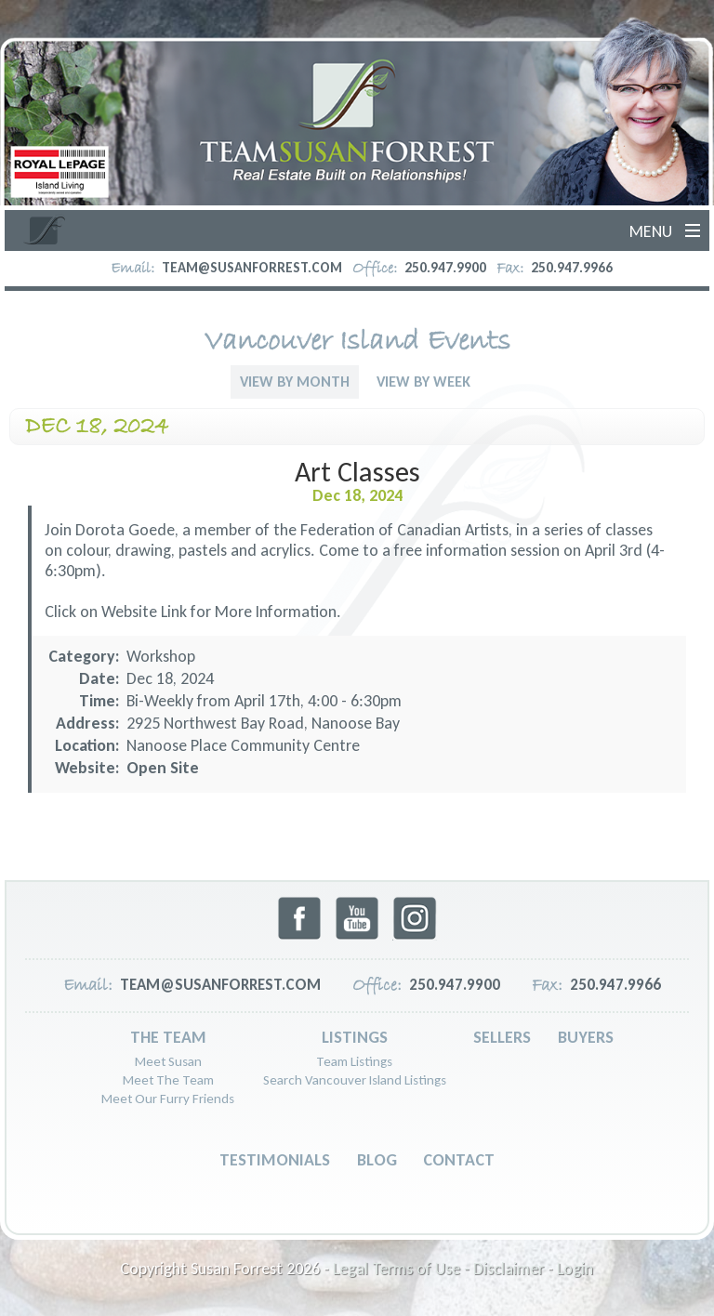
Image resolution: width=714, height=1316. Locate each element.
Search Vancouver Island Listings (354, 1080)
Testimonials (274, 1160)
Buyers (586, 1037)
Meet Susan (168, 1061)
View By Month (295, 381)
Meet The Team (168, 1080)
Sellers (502, 1037)
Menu (650, 231)
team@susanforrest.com (252, 267)
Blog (377, 1160)
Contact (459, 1160)
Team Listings (354, 1061)
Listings (355, 1037)
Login (575, 1268)
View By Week (423, 381)
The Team (168, 1037)
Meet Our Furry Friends (167, 1098)
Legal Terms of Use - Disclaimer (438, 1268)
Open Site (162, 767)
